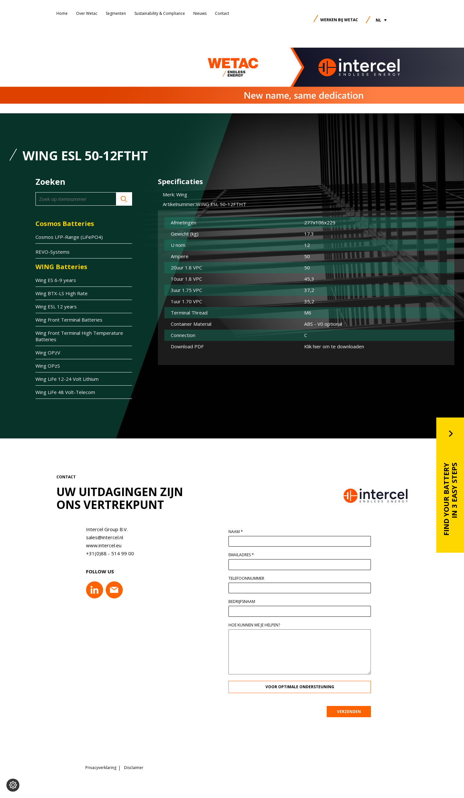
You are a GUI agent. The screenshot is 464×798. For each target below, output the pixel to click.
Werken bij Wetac (339, 20)
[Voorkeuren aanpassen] (12, 785)
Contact (222, 13)
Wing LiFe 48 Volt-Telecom (65, 392)
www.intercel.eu (99, 545)
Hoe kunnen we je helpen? (258, 625)
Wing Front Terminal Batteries (68, 319)
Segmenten (116, 13)
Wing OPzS (47, 365)
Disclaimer (133, 767)
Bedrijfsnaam (246, 602)
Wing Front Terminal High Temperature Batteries (79, 336)
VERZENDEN (353, 711)
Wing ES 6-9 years (55, 280)
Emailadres (245, 555)
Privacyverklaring (100, 767)
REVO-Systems (52, 252)
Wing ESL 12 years (56, 306)
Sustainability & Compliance (159, 13)
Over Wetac (86, 13)
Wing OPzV (47, 352)
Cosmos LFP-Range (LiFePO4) (69, 237)
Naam (240, 532)
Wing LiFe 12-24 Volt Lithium (67, 379)
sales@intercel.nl (100, 537)
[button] (381, 20)
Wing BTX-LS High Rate (61, 293)
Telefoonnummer (250, 578)
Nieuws (200, 13)
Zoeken (124, 199)
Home (62, 13)
